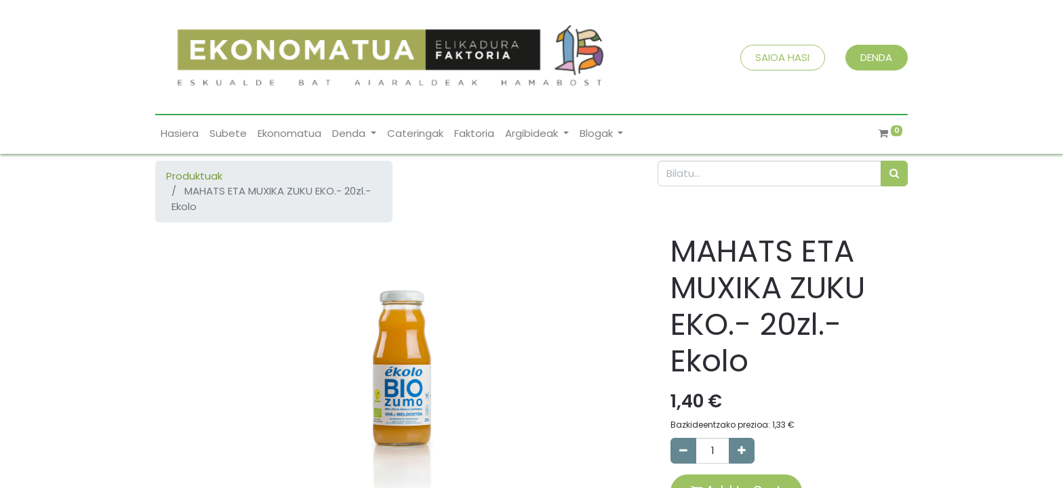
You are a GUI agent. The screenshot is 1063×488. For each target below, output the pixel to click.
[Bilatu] (894, 174)
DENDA (876, 57)
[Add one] (742, 451)
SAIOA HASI (782, 57)
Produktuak (194, 176)
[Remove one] (683, 451)
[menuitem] (179, 134)
